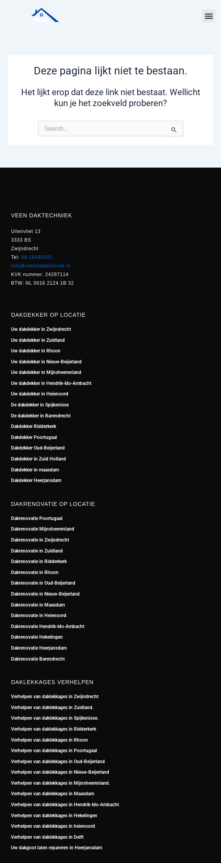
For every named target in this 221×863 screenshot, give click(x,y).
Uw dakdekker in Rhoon (35, 351)
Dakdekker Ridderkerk (33, 426)
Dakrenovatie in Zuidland (37, 551)
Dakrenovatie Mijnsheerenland (42, 529)
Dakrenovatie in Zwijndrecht (40, 540)
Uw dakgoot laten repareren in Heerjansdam (56, 847)
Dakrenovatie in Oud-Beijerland (43, 583)
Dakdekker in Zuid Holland (38, 459)
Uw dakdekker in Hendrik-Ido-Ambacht (51, 383)
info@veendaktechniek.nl (41, 266)
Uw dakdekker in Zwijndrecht (41, 329)
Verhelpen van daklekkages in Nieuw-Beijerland (60, 772)
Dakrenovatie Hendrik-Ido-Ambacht (47, 626)
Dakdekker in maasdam (35, 470)
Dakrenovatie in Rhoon (34, 572)
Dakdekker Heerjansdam (36, 480)
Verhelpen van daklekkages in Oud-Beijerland (58, 761)
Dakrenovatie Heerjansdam (39, 648)
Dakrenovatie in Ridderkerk (39, 561)
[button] (208, 15)
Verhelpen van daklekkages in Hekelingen (54, 815)
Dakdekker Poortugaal (34, 437)
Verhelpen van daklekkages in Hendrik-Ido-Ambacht (65, 804)
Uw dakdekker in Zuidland (38, 340)
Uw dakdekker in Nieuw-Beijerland (46, 362)
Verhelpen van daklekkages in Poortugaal (54, 750)
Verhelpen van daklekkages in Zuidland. (52, 707)
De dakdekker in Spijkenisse (40, 405)
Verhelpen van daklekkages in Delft (47, 837)
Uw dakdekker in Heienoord (39, 394)
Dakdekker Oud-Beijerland (38, 448)
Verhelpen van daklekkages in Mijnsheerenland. (60, 783)
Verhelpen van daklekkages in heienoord (53, 826)
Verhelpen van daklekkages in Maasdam (52, 793)
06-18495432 (36, 257)
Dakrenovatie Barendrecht (38, 659)
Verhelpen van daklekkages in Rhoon (49, 740)
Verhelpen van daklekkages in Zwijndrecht (55, 696)
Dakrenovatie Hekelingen (37, 637)
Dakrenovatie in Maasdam (38, 605)
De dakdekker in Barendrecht (41, 416)
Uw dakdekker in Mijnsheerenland (46, 372)
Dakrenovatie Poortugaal (36, 518)
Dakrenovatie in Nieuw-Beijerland (45, 594)
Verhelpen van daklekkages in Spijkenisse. (55, 718)
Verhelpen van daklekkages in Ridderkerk (53, 729)
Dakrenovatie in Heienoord (38, 615)
